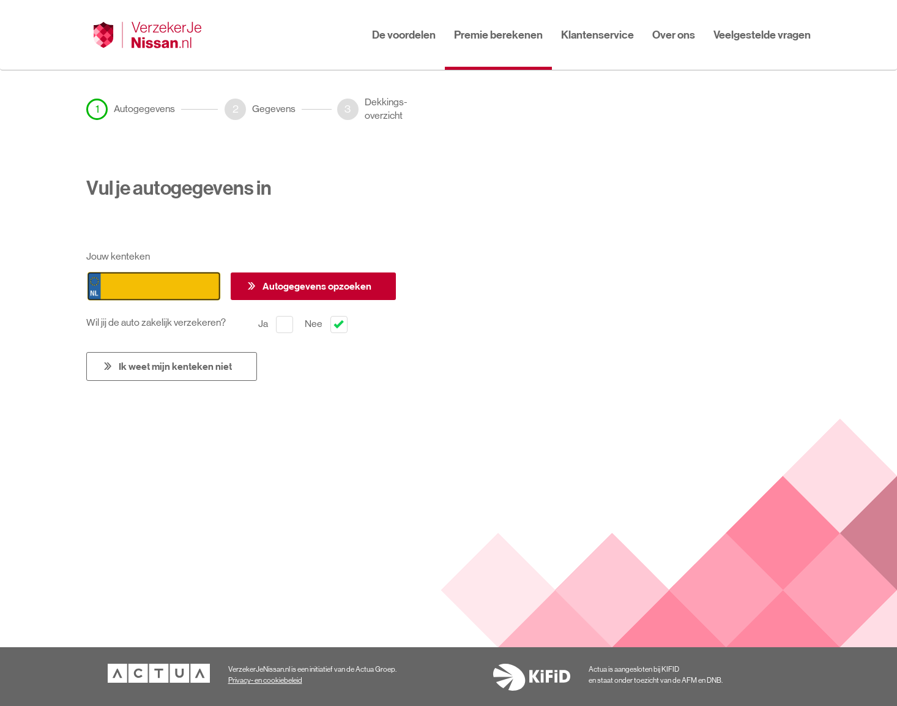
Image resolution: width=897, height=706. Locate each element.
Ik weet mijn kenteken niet (175, 366)
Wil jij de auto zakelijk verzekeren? (158, 322)
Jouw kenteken (118, 256)
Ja (275, 324)
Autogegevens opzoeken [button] (316, 285)
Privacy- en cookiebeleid (265, 680)
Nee (326, 324)
